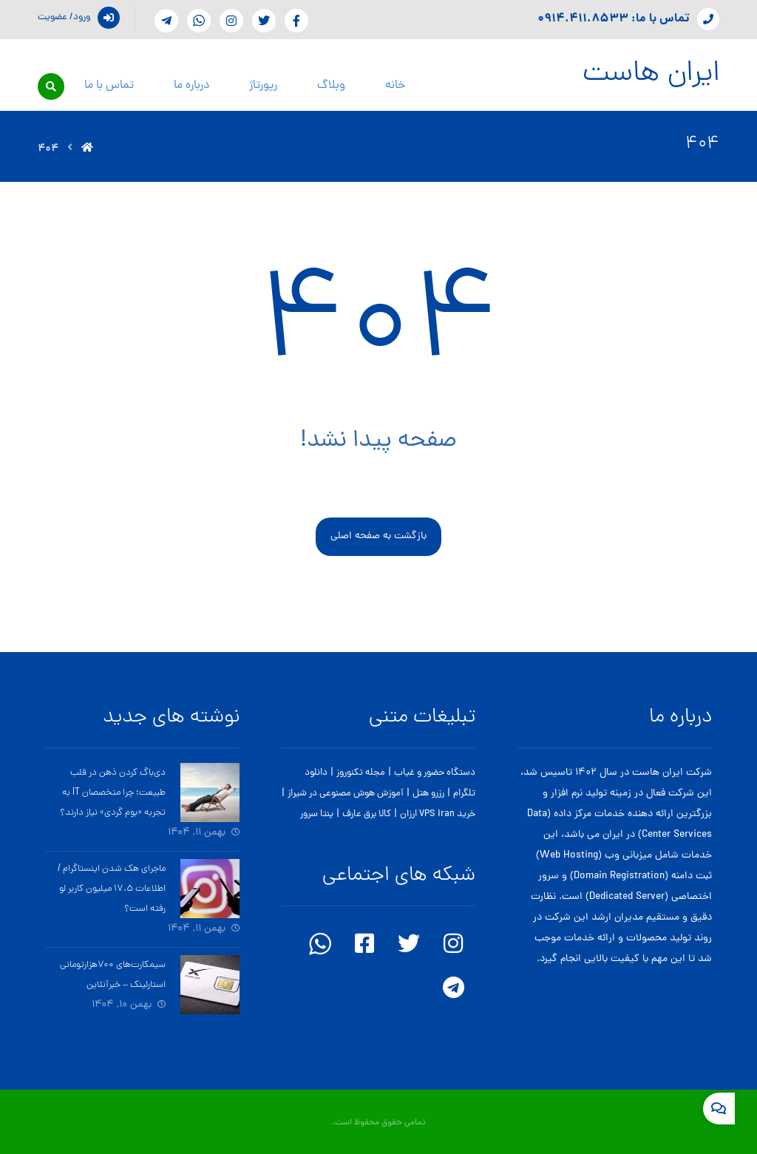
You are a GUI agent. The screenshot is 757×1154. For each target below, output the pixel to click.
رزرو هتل (428, 794)
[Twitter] (264, 21)
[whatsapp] (199, 21)
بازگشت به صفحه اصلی (378, 536)
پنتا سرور (316, 814)
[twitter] (409, 943)
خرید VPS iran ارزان (437, 814)
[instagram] (231, 21)
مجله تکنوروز (360, 773)
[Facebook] (296, 21)
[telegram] (166, 21)
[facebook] (364, 943)
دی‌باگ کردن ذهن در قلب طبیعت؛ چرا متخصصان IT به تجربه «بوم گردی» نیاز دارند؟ (113, 793)
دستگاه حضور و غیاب (434, 773)
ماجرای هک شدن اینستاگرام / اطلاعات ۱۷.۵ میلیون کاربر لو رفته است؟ (112, 889)
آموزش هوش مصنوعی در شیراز (346, 794)
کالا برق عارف (366, 814)
